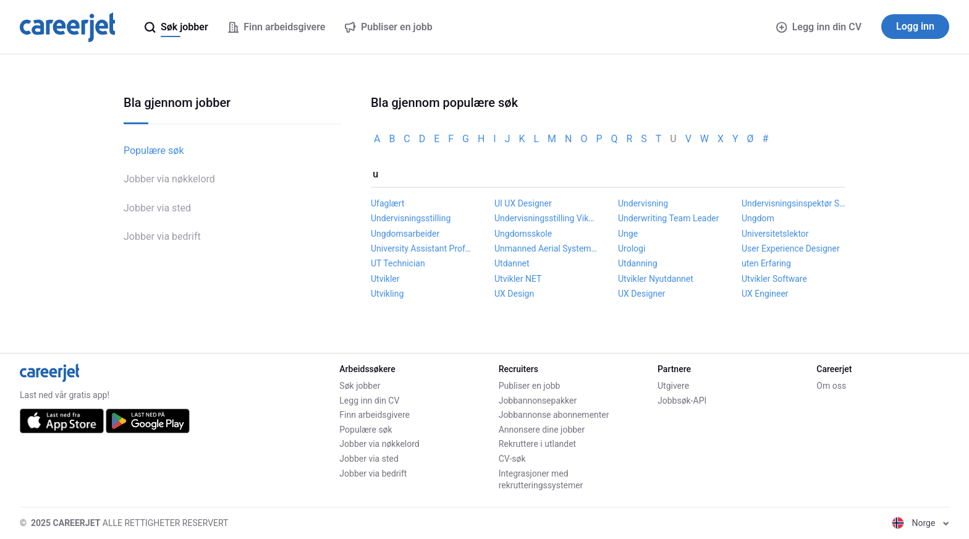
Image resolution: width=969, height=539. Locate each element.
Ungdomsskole (523, 234)
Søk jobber (359, 386)
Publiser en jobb (530, 386)
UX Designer (641, 294)
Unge (628, 234)
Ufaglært (387, 203)
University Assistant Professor (423, 248)
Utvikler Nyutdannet (655, 279)
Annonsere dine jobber (542, 430)
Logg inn (915, 26)
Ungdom (758, 218)
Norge (920, 523)
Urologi (631, 248)
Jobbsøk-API (682, 400)
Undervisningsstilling (411, 218)
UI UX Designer (523, 203)
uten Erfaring (766, 263)
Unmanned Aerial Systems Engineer (546, 248)
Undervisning (643, 203)
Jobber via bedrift (162, 236)
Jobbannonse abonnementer (554, 415)
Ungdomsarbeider (405, 234)
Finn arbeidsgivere (374, 415)
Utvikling (387, 294)
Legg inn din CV (818, 27)
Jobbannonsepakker (538, 400)
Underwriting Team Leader (668, 218)
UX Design (514, 294)
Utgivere (673, 386)
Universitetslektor (775, 234)
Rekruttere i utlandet (538, 444)
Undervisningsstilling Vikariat (546, 218)
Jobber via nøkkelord (169, 179)
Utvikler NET (517, 279)
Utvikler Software (774, 279)
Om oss (831, 386)
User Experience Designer (791, 248)
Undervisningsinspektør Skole (793, 203)
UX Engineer (765, 294)
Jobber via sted (157, 208)
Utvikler (385, 279)
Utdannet (512, 263)
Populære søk (154, 150)
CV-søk (512, 459)
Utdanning (638, 263)
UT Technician (398, 263)
